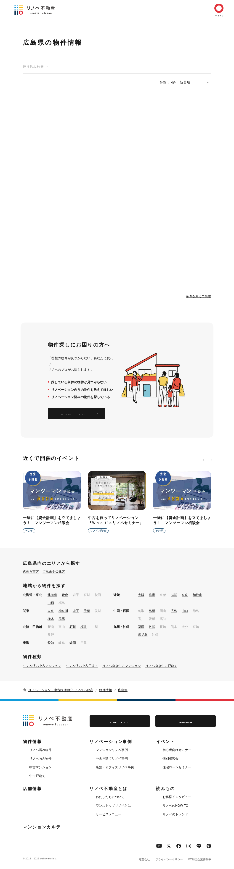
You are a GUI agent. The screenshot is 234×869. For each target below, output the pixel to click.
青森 (65, 595)
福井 (83, 627)
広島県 (123, 690)
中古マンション (40, 767)
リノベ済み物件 (40, 749)
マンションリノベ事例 (112, 749)
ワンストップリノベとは (113, 805)
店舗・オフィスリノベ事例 (115, 767)
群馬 (61, 619)
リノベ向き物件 (40, 758)
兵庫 (152, 595)
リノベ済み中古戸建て (82, 666)
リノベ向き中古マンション (121, 666)
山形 (51, 603)
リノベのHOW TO (175, 805)
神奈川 (63, 611)
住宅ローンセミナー (176, 767)
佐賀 (152, 627)
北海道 (52, 595)
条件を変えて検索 (198, 295)
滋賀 (174, 595)
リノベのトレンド (175, 814)
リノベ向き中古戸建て (161, 666)
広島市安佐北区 (54, 572)
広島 (174, 611)
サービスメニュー (108, 814)
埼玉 (76, 611)
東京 (51, 611)
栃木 (51, 619)
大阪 (141, 595)
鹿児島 (143, 635)
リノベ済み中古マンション (42, 666)
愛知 (51, 643)
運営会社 (144, 859)
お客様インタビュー (176, 796)
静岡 (72, 643)
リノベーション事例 (110, 741)
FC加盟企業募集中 (199, 859)
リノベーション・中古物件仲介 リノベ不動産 (60, 690)
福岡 (141, 627)
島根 (152, 611)
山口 (185, 611)
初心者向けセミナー (176, 749)
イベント (165, 741)
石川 (72, 627)
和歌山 (197, 595)
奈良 (185, 595)
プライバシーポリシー (169, 859)
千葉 (87, 611)
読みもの (165, 788)
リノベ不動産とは (108, 788)
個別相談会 (170, 758)
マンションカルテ (42, 827)
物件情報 (105, 690)
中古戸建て (37, 775)
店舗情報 (32, 788)
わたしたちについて (110, 796)
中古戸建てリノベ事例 (112, 758)
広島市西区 (31, 572)
